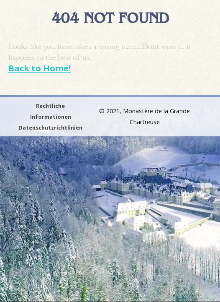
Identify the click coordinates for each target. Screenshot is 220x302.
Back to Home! (39, 68)
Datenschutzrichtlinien (50, 127)
